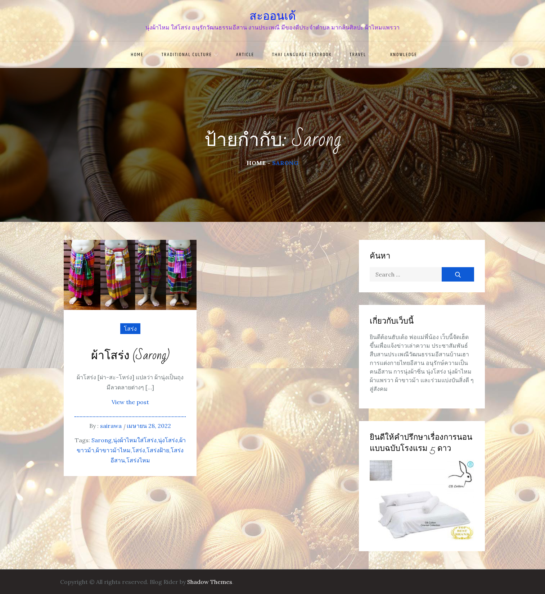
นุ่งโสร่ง (168, 440)
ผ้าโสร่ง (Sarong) (130, 356)
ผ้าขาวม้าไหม (113, 450)
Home (137, 55)
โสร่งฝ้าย (158, 450)
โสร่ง (130, 328)
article (245, 55)
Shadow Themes (209, 581)
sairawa (111, 425)
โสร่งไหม (138, 460)
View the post (130, 402)
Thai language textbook (302, 55)
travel (361, 55)
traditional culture (190, 55)
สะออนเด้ (272, 16)
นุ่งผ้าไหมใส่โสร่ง (135, 440)
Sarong (101, 440)
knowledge (406, 55)
